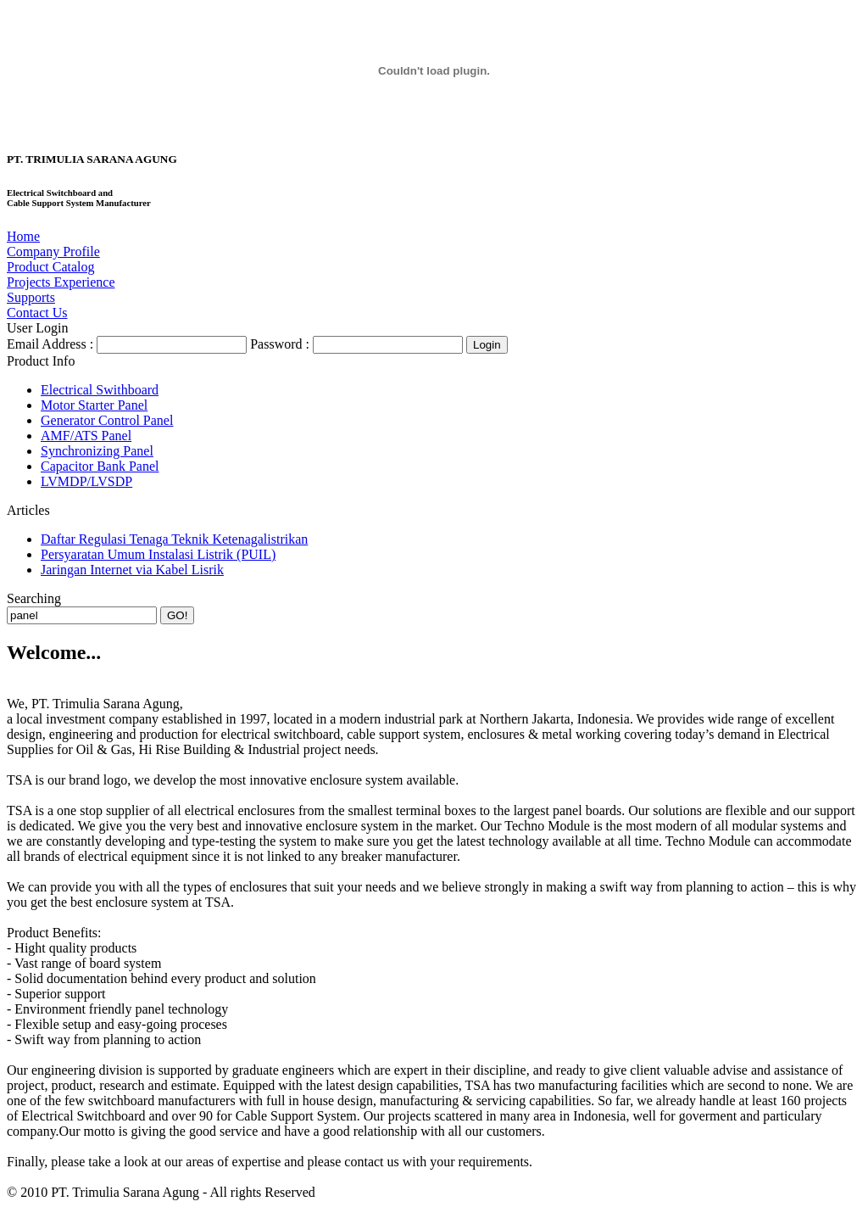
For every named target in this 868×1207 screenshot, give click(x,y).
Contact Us (37, 312)
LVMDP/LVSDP (86, 481)
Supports (31, 297)
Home (23, 236)
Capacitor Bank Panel (100, 466)
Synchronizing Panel (97, 451)
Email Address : (50, 344)
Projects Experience (61, 282)
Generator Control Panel (107, 420)
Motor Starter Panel (94, 405)
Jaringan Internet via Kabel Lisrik (132, 569)
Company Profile (53, 251)
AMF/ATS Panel (86, 435)
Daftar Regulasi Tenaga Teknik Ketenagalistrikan (174, 539)
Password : (279, 344)
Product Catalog (51, 267)
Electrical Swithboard (100, 390)
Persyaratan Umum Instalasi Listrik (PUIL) (158, 554)
